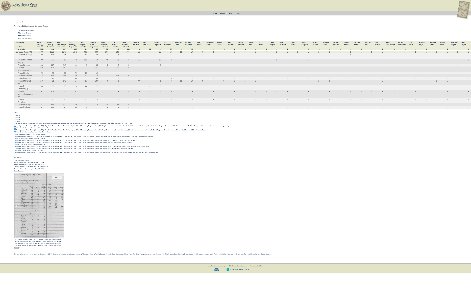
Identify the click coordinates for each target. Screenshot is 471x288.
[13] (29, 70)
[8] (18, 57)
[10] (19, 62)
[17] (26, 89)
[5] (30, 52)
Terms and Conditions (257, 266)
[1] (42, 45)
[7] (31, 55)
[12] (27, 70)
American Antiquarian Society (216, 266)
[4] (75, 45)
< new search (18, 22)
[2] (52, 45)
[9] (32, 60)
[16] (19, 84)
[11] (21, 62)
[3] (65, 45)
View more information (25, 38)
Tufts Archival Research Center (237, 266)
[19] (19, 97)
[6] (31, 52)
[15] (30, 81)
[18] (31, 94)
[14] (30, 78)
